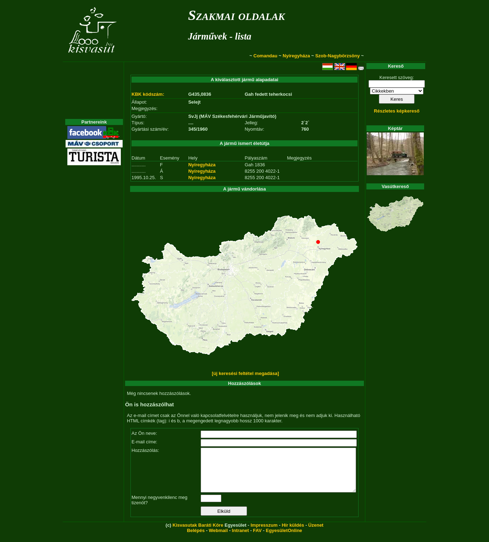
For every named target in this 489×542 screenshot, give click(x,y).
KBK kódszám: (148, 94)
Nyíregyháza (296, 55)
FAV (257, 539)
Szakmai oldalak (236, 15)
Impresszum (264, 533)
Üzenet (316, 533)
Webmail (218, 539)
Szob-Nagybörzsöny (337, 55)
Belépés (196, 539)
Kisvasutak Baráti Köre (198, 533)
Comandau (265, 55)
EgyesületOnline (284, 539)
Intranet (240, 539)
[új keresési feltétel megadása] (245, 373)
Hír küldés (293, 533)
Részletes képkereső (396, 111)
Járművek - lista (219, 36)
